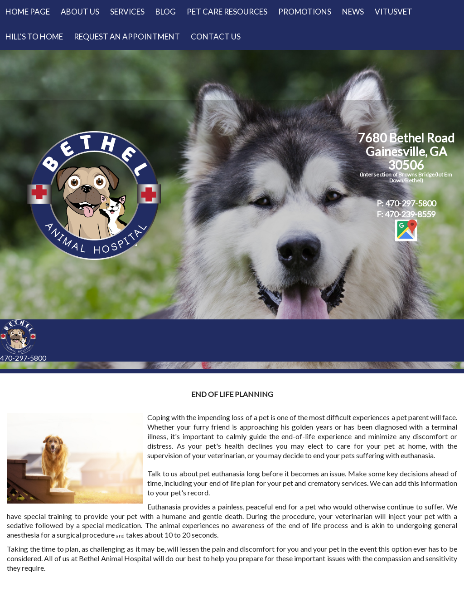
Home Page (27, 11)
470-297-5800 (23, 357)
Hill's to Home (34, 36)
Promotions (304, 11)
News (353, 11)
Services (127, 11)
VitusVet (393, 11)
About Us (80, 11)
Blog (165, 11)
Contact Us (216, 36)
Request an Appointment (127, 36)
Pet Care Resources (227, 11)
